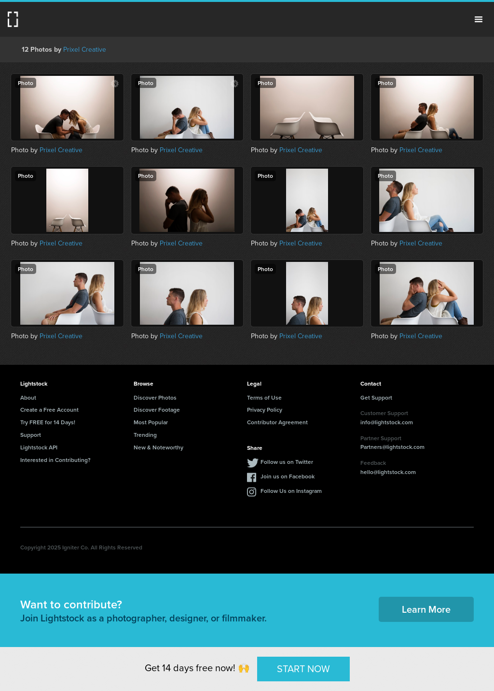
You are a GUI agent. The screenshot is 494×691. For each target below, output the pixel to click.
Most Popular (151, 422)
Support (30, 435)
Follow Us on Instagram (291, 491)
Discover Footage (157, 409)
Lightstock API (38, 447)
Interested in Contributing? (55, 460)
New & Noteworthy (158, 447)
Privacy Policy (264, 409)
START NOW (303, 669)
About (28, 397)
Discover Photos (155, 397)
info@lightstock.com (386, 422)
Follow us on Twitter (287, 462)
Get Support (376, 397)
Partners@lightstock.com (392, 447)
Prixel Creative (84, 49)
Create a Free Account (49, 409)
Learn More (426, 609)
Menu (478, 19)
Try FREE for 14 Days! (47, 422)
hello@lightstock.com (388, 472)
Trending (145, 435)
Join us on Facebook (288, 476)
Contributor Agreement (277, 422)
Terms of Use (264, 397)
